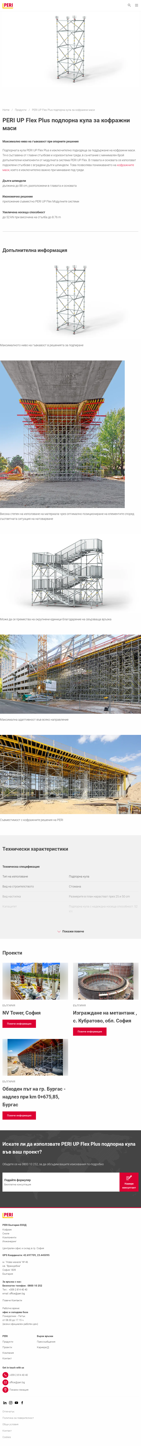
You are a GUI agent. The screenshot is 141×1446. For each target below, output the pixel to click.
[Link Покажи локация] (70, 1390)
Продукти (21, 109)
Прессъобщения (46, 1341)
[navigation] (19, 1024)
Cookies (6, 1437)
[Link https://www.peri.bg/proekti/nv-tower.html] (35, 990)
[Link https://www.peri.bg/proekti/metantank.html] (106, 994)
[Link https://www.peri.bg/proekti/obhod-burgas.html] (35, 1074)
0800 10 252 (35, 1285)
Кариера (43, 1347)
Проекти (7, 1347)
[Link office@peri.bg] (70, 1382)
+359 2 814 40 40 (18, 1289)
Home (6, 109)
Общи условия (10, 1424)
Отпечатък (8, 1411)
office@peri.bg (17, 1293)
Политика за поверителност (18, 1417)
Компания (8, 1352)
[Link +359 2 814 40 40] (70, 1375)
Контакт (7, 1358)
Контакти (17, 1300)
